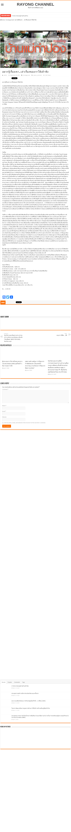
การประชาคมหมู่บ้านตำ (18, 16)
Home (2, 20)
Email (4, 411)
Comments (17, 682)
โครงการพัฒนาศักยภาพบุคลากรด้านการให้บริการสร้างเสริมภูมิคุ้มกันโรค (30, 708)
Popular (10, 682)
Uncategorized (10, 20)
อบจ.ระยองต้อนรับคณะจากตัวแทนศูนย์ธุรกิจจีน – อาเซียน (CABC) (28, 701)
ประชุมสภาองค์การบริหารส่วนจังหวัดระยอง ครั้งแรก (25, 693)
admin (5, 75)
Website (4, 417)
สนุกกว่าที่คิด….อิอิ (57, 334)
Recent (3, 682)
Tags (23, 682)
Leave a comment (37, 75)
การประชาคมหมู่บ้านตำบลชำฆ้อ (20, 686)
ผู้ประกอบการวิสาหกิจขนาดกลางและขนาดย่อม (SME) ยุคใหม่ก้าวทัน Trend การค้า (12, 364)
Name (4, 405)
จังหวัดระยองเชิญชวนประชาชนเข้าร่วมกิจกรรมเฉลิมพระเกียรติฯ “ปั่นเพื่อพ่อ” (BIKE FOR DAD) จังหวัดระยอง (13, 337)
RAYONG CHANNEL (35, 4)
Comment (5, 389)
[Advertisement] (35, 26)
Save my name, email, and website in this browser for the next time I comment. (25, 422)
